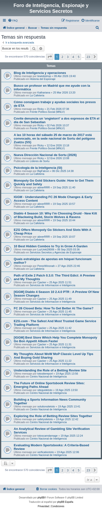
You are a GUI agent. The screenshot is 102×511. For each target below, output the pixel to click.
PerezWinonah (46, 265)
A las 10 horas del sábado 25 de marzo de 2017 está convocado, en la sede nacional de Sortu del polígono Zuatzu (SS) (54, 138)
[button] (49, 57)
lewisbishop (44, 76)
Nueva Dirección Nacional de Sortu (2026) (45, 155)
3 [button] (67, 57)
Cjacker (41, 282)
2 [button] (62, 57)
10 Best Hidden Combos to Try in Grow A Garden (51, 246)
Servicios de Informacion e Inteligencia (52, 285)
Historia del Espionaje (42, 79)
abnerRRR (43, 187)
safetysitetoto (45, 419)
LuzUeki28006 (45, 249)
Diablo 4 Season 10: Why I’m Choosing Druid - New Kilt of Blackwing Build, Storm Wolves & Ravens (55, 215)
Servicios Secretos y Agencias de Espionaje (56, 252)
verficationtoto (45, 452)
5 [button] (78, 57)
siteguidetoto (44, 390)
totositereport (45, 373)
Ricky (40, 108)
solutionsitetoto (46, 406)
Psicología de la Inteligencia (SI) (38, 168)
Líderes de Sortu (39, 161)
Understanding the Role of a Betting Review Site (50, 370)
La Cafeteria (37, 95)
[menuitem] (13, 20)
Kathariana (43, 92)
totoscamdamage (47, 435)
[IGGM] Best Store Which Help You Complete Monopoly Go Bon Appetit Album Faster (55, 339)
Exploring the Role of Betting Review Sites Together (53, 416)
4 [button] (73, 57)
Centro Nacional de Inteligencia (48, 376)
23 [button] (88, 57)
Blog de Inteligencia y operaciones (40, 73)
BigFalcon (43, 171)
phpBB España (65, 502)
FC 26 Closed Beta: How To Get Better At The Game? (53, 308)
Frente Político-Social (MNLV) (47, 111)
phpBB (41, 497)
